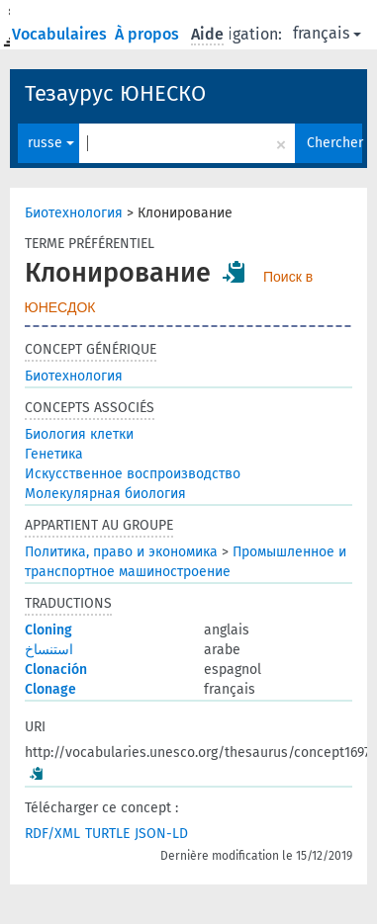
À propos (149, 34)
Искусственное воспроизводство (132, 473)
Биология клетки (79, 434)
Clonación (56, 669)
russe (51, 142)
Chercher (334, 142)
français (327, 33)
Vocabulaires (61, 34)
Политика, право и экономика (121, 552)
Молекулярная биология (105, 493)
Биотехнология (74, 213)
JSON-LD (161, 833)
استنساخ (49, 649)
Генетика (54, 454)
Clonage (50, 689)
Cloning (48, 630)
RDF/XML (52, 833)
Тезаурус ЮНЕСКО (115, 93)
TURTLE (107, 833)
